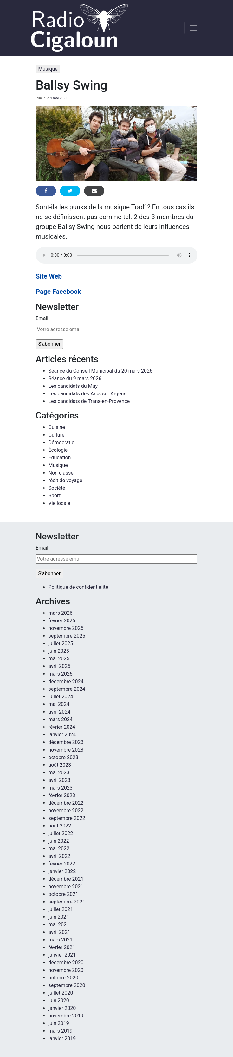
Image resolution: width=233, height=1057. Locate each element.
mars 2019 (61, 1031)
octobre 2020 (63, 978)
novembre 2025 (66, 628)
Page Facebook (58, 291)
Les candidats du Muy (73, 386)
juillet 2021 (61, 909)
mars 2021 (61, 940)
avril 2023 (59, 780)
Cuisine (57, 427)
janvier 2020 (62, 1008)
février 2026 (62, 621)
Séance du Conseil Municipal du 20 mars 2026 (100, 371)
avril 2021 (59, 932)
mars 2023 (61, 788)
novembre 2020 (66, 970)
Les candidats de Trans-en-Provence (89, 401)
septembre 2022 (67, 818)
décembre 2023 (66, 742)
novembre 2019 (66, 1016)
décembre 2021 (66, 879)
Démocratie (61, 442)
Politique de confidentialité (78, 587)
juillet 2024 (61, 697)
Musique (48, 69)
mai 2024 (59, 704)
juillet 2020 (61, 993)
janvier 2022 (62, 871)
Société (57, 488)
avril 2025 (59, 666)
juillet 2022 (61, 833)
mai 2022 (59, 849)
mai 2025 (59, 659)
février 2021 (62, 947)
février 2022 (62, 864)
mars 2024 (61, 719)
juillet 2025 (61, 643)
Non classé (61, 473)
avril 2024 (59, 712)
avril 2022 (59, 856)
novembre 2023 (66, 750)
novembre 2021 (66, 887)
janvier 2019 (62, 1038)
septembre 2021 (67, 902)
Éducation (60, 458)
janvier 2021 (62, 955)
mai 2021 (59, 925)
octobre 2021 (63, 894)
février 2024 (62, 727)
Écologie (58, 450)
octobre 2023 (63, 757)
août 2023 (60, 765)
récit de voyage (65, 480)
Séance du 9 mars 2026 (75, 378)
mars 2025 (61, 674)
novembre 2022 (66, 811)
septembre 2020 (67, 985)
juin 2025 (59, 651)
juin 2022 (59, 841)
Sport (55, 496)
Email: (42, 318)
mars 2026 (61, 613)
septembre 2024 (67, 689)
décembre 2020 (66, 962)
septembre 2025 (67, 636)
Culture (57, 435)
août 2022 (60, 826)
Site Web (49, 276)
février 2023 (62, 795)
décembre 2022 (66, 803)
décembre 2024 (66, 681)
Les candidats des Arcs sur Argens (87, 394)
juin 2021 (59, 917)
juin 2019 (59, 1023)
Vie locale (59, 503)
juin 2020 (59, 1000)
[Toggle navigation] (193, 28)
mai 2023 (59, 773)
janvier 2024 (62, 735)
